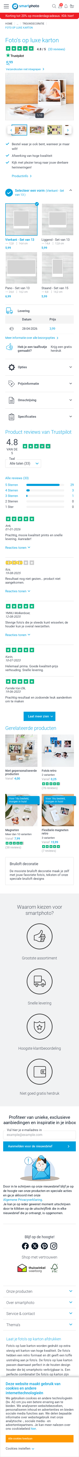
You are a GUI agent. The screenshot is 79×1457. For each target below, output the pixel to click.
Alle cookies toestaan (20, 1438)
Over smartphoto (20, 1302)
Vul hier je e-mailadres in (24, 1130)
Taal (12, 459)
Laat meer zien (38, 716)
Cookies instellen (20, 1448)
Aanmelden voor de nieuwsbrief (30, 1146)
